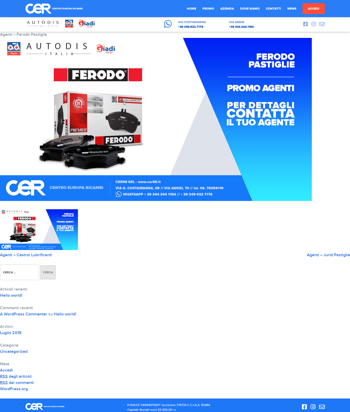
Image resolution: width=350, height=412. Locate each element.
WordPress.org (14, 389)
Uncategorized (14, 351)
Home (191, 8)
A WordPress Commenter (23, 314)
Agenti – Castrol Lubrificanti (26, 255)
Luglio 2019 (11, 332)
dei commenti (17, 382)
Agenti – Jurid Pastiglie (328, 255)
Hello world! (11, 295)
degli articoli (16, 376)
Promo (208, 8)
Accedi (313, 8)
